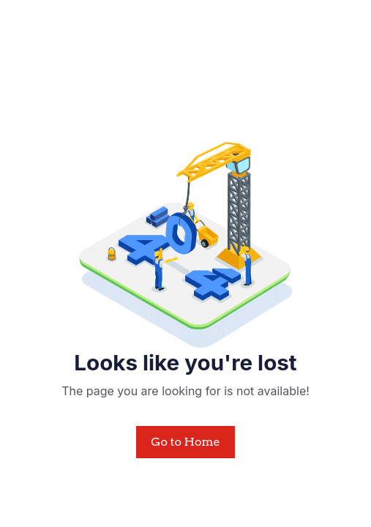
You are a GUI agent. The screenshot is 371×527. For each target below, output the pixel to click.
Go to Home (185, 442)
